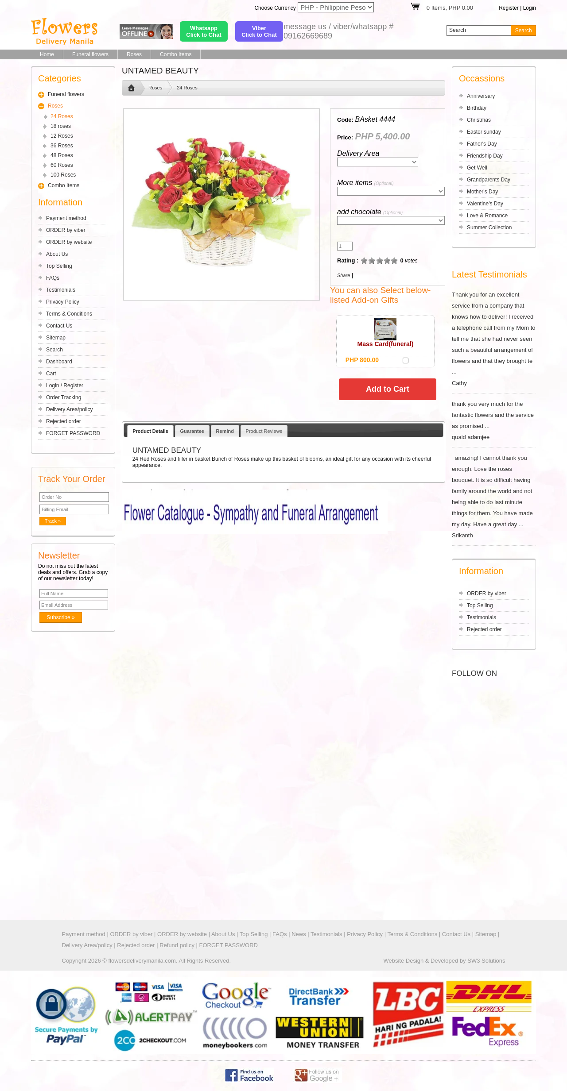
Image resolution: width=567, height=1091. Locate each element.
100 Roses (63, 175)
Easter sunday (484, 132)
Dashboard (59, 362)
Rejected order (63, 421)
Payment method (66, 218)
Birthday (476, 108)
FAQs (52, 278)
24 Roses (61, 116)
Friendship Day (485, 156)
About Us (57, 254)
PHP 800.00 (362, 359)
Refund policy (176, 945)
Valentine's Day (485, 203)
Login (529, 8)
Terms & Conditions (69, 314)
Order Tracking (63, 397)
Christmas (479, 120)
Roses (134, 54)
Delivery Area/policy (69, 409)
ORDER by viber (65, 230)
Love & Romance (487, 215)
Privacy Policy (62, 302)
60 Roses (61, 165)
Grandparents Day (488, 180)
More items (365, 182)
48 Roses (61, 155)
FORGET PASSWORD (73, 433)
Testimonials (60, 290)
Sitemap (56, 338)
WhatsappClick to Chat (203, 31)
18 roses (60, 126)
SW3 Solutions (486, 960)
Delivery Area (358, 153)
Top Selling (59, 266)
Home (47, 54)
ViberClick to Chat (258, 31)
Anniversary (481, 96)
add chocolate (370, 212)
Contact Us (59, 326)
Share (343, 275)
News (298, 934)
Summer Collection (489, 227)
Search (54, 350)
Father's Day (482, 144)
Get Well (477, 168)
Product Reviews (264, 431)
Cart (51, 373)
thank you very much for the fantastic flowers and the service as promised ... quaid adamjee (494, 420)
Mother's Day (482, 192)
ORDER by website (69, 242)
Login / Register (64, 385)
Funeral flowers (90, 54)
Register (509, 8)
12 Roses (61, 136)
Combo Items (175, 54)
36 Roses (61, 146)
